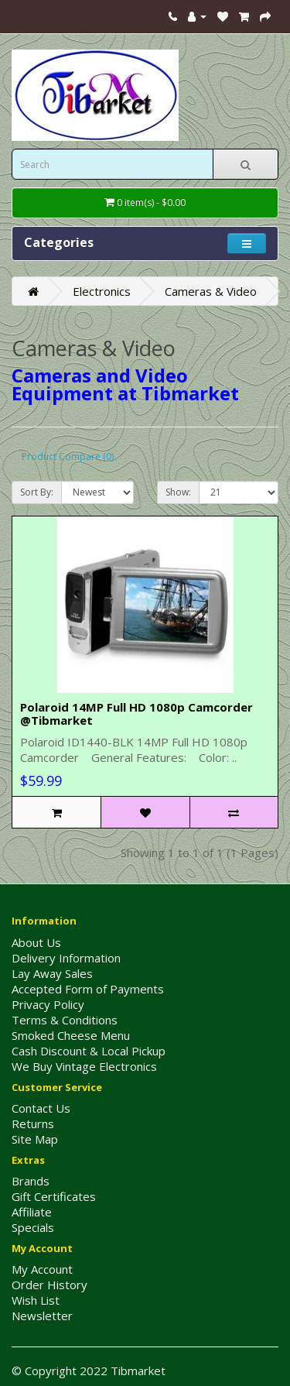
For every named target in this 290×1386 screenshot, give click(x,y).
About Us (36, 942)
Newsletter (42, 1315)
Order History (49, 1284)
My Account (42, 1269)
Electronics (102, 291)
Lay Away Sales (52, 973)
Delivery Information (66, 958)
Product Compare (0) (68, 456)
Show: (178, 492)
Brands (30, 1181)
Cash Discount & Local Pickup (88, 1050)
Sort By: (36, 492)
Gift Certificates (54, 1196)
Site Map (35, 1139)
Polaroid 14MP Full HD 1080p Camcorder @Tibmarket (136, 713)
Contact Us (41, 1108)
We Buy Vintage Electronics (84, 1066)
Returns (33, 1123)
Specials (33, 1227)
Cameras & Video (211, 291)
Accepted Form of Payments (88, 989)
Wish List (36, 1300)
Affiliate (32, 1212)
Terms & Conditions (65, 1019)
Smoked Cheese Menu (71, 1035)
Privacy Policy (48, 1004)
